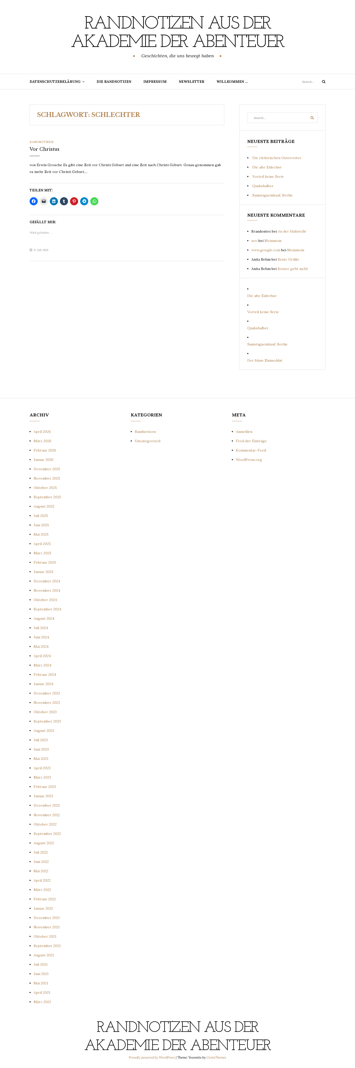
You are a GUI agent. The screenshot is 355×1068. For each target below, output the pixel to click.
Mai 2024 (41, 646)
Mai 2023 (41, 758)
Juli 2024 (41, 627)
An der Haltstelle (292, 231)
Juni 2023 (41, 749)
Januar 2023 (43, 795)
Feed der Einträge (251, 440)
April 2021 (42, 992)
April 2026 (42, 431)
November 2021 (47, 926)
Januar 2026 (43, 459)
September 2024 (47, 609)
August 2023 (44, 730)
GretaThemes (216, 1057)
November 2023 (47, 702)
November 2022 (47, 814)
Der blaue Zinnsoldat (264, 360)
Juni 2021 (41, 973)
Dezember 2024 (47, 581)
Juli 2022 (41, 852)
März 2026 (42, 440)
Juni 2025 (41, 524)
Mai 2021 (41, 982)
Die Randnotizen (114, 81)
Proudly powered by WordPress (152, 1057)
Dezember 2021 (47, 917)
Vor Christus (44, 149)
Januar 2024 (43, 683)
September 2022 (47, 833)
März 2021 (42, 1001)
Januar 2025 (43, 571)
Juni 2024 (41, 637)
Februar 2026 (45, 450)
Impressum (155, 81)
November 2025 (47, 478)
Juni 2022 (41, 861)
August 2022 (44, 842)
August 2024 (44, 618)
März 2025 (42, 553)
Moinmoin (272, 240)
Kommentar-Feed (251, 450)
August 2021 (44, 954)
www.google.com (265, 249)
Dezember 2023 (47, 693)
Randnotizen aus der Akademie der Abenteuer (177, 33)
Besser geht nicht (293, 268)
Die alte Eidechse (267, 166)
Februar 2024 (45, 674)
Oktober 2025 (45, 487)
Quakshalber (263, 185)
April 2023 (42, 767)
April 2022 (42, 880)
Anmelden (244, 431)
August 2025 (44, 506)
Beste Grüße (288, 259)
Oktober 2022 (45, 824)
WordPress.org (249, 459)
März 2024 (42, 665)
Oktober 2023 (45, 711)
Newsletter (191, 81)
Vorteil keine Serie (268, 176)
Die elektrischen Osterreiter (276, 157)
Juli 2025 (41, 515)
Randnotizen (41, 141)
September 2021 (47, 945)
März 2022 (42, 889)
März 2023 (42, 777)
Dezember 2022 (47, 805)
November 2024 (47, 590)
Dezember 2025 (47, 468)
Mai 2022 (41, 870)
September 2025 (47, 496)
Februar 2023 (45, 786)
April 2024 (42, 655)
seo (254, 240)
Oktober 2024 (45, 599)
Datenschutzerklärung (55, 81)
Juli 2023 (41, 739)
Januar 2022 (43, 908)
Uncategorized (147, 440)
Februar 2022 (45, 898)
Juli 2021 (41, 964)
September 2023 (47, 721)
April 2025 (42, 543)
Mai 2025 (41, 534)
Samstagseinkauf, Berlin (272, 194)
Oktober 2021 (45, 936)
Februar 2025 (45, 562)
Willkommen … (232, 81)
